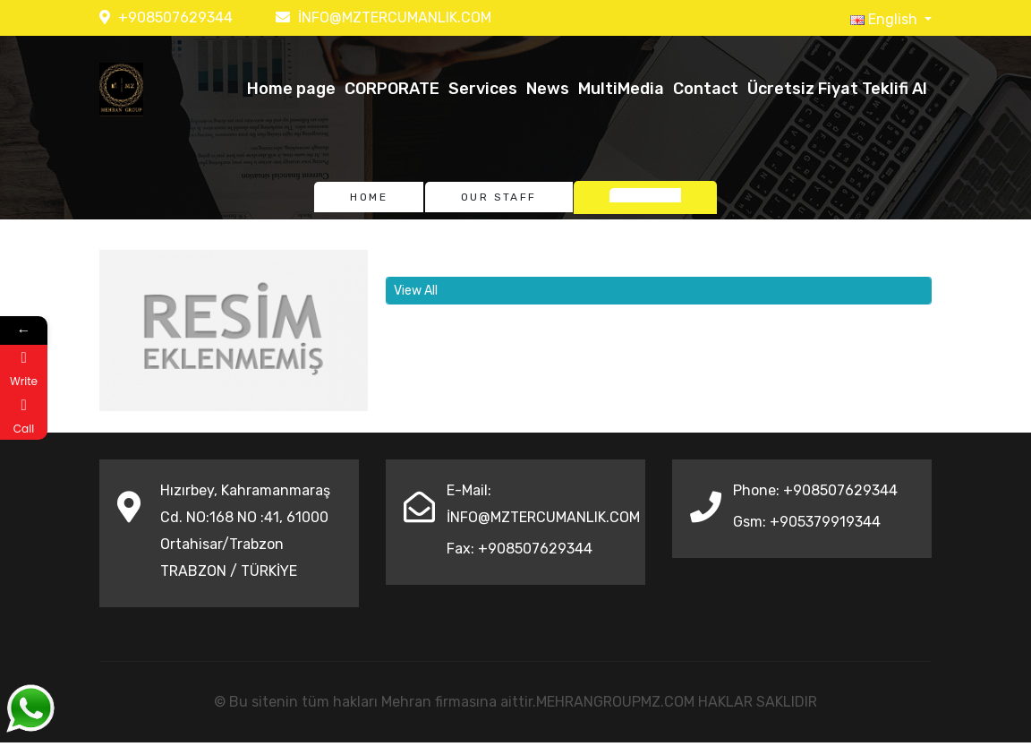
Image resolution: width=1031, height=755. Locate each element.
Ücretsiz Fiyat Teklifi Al (837, 89)
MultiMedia (621, 89)
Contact (705, 89)
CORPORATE (392, 89)
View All (416, 290)
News (547, 89)
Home (369, 197)
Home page (291, 89)
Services (482, 89)
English (885, 19)
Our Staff (499, 197)
